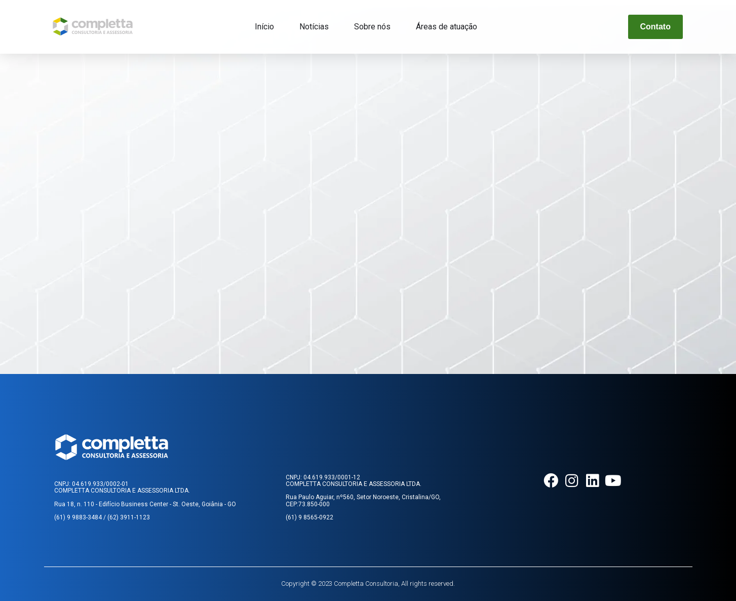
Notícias (314, 26)
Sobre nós (372, 26)
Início (264, 26)
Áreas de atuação (446, 26)
